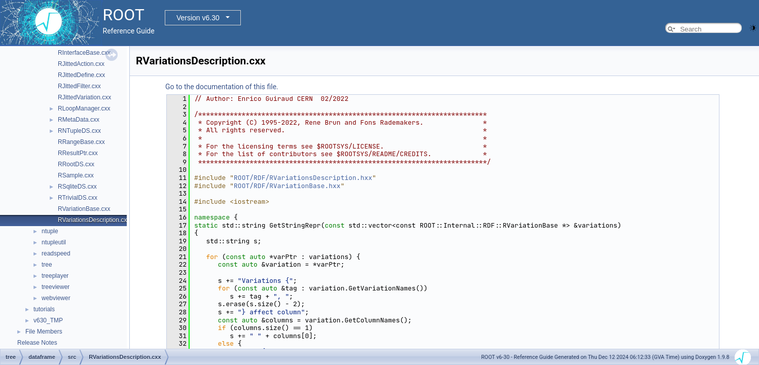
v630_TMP (48, 320)
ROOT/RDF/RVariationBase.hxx (287, 185)
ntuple (50, 231)
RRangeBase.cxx (81, 141)
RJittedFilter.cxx (79, 86)
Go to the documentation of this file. (221, 87)
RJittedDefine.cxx (81, 75)
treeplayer (55, 275)
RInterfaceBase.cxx (84, 52)
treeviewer (55, 286)
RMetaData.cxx (78, 119)
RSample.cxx (76, 175)
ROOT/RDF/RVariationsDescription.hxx (303, 177)
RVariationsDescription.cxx (94, 220)
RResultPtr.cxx (78, 153)
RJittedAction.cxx (81, 63)
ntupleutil (54, 242)
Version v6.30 (198, 18)
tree (47, 264)
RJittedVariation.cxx (84, 97)
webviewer (56, 298)
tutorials (44, 309)
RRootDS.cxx (76, 164)
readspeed (56, 253)
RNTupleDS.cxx (79, 130)
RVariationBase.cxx (84, 208)
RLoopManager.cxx (84, 108)
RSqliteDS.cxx (77, 186)
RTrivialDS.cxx (77, 197)
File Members (43, 331)
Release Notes (37, 342)
